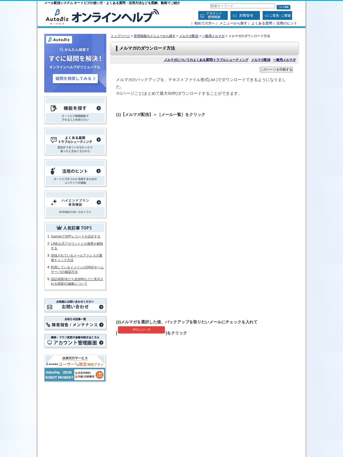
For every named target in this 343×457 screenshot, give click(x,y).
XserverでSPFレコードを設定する (75, 236)
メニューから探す (233, 23)
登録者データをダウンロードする (147, 420)
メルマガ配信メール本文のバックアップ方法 (155, 426)
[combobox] (242, 5)
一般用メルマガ (213, 36)
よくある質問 (261, 23)
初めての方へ (204, 23)
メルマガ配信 (188, 36)
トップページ (120, 36)
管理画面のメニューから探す (155, 36)
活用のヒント (286, 23)
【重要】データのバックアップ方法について (155, 415)
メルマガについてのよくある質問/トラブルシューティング (206, 60)
